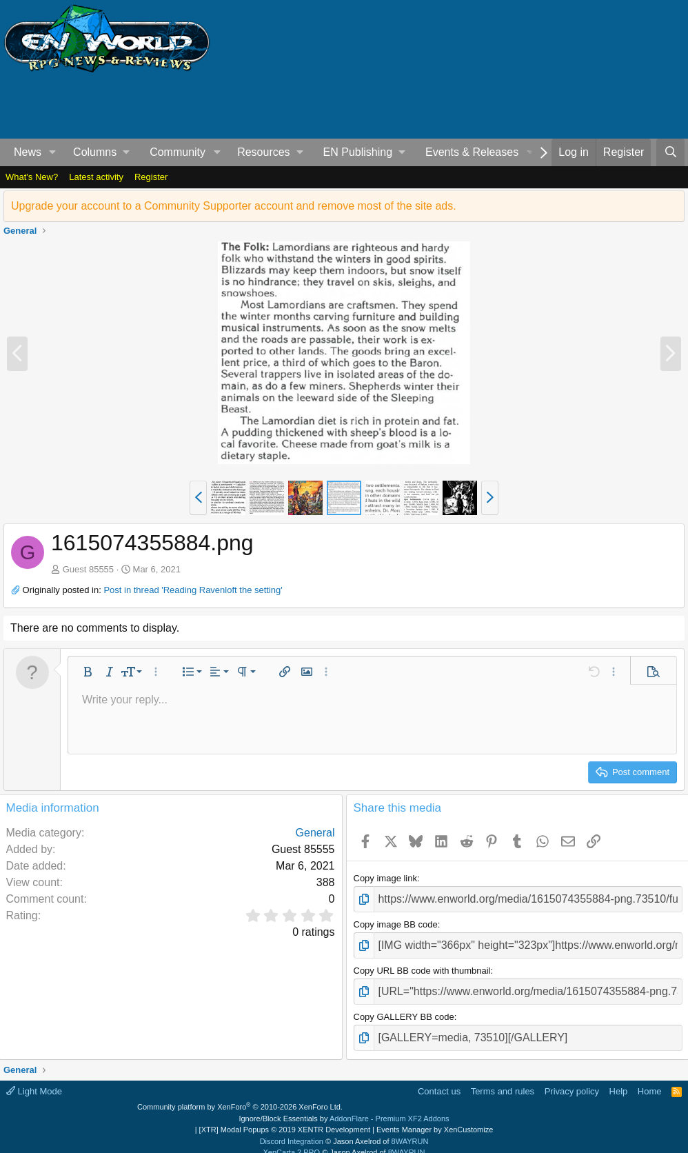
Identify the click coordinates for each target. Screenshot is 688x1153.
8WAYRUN (410, 1129)
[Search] (670, 152)
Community (177, 152)
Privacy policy (572, 1079)
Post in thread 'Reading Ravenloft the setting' (192, 590)
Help (618, 1079)
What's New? (32, 177)
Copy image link (386, 878)
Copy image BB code (396, 921)
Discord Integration (291, 1129)
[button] (53, 152)
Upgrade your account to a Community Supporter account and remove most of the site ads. (233, 206)
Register (151, 177)
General (315, 833)
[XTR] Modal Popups (284, 1118)
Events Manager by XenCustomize (434, 1118)
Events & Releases (471, 152)
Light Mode (34, 1079)
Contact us (439, 1079)
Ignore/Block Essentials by (344, 1106)
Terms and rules (502, 1079)
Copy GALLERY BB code (404, 1008)
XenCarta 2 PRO (292, 1140)
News (27, 152)
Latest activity (96, 177)
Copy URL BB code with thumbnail (422, 964)
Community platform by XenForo (240, 1095)
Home (650, 1079)
